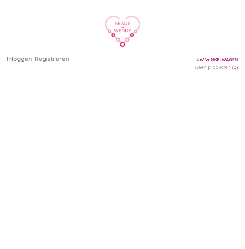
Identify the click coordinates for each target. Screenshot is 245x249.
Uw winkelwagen (217, 59)
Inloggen (19, 58)
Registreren (52, 58)
